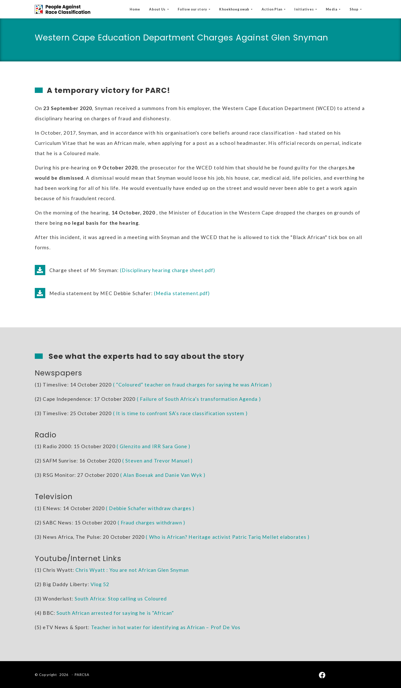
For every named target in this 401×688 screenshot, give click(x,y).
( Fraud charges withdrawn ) (151, 522)
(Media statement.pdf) (182, 293)
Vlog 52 (100, 584)
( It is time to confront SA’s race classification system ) (180, 413)
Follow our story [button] (193, 9)
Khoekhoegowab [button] (234, 9)
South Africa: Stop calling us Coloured (121, 598)
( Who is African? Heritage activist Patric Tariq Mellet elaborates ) (227, 537)
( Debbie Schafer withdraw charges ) (150, 508)
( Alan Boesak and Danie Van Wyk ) (162, 475)
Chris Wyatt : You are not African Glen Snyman (132, 570)
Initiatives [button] (304, 9)
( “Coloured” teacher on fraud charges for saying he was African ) (192, 385)
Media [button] (332, 9)
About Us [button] (157, 9)
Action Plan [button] (272, 9)
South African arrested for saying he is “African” (115, 613)
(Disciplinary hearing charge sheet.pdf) (167, 270)
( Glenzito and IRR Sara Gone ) (154, 446)
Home (135, 9)
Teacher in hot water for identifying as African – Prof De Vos (165, 627)
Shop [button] (355, 9)
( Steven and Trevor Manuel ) (157, 461)
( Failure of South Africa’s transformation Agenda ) (199, 399)
